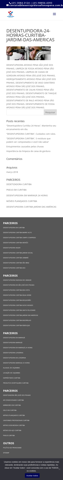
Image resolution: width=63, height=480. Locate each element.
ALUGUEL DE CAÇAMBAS (11, 368)
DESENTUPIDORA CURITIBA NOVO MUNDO (18, 305)
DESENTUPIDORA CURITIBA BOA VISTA (16, 290)
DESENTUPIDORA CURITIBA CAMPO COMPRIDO (19, 237)
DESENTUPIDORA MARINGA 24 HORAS (16, 363)
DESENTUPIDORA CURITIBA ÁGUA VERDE (17, 295)
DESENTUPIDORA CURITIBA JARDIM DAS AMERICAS (20, 315)
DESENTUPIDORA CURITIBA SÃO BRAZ (16, 263)
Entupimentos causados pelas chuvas (25, 146)
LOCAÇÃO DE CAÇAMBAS (11, 373)
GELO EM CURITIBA (9, 410)
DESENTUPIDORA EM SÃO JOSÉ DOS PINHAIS (18, 285)
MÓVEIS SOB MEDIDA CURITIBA (14, 425)
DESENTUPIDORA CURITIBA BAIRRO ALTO (17, 232)
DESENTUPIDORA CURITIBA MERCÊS (15, 243)
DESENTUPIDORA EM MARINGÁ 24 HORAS (27, 195)
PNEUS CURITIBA (9, 435)
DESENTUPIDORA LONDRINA (13, 353)
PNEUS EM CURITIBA (16, 189)
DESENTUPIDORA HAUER (11, 248)
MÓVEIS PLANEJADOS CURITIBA (22, 201)
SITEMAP (6, 453)
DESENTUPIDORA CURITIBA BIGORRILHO (17, 320)
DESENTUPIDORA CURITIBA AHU (14, 268)
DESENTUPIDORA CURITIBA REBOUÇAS (16, 325)
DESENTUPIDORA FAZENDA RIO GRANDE (17, 280)
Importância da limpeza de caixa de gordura (28, 151)
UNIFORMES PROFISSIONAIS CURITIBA (16, 420)
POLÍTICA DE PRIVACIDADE (12, 448)
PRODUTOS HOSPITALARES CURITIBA (15, 383)
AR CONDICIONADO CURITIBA (13, 400)
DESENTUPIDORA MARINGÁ (12, 342)
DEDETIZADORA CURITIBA (19, 184)
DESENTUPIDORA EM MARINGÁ (14, 338)
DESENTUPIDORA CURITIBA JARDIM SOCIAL (18, 253)
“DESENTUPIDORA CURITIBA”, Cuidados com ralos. (31, 133)
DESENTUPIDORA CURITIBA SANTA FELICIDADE (19, 310)
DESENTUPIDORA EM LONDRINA (14, 358)
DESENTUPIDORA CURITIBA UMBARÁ (15, 258)
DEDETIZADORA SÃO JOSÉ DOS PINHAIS (17, 395)
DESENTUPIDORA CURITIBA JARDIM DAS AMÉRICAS (31, 206)
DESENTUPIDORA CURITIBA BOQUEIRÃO (17, 300)
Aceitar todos (32, 475)
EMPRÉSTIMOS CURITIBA (11, 378)
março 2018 (12, 172)
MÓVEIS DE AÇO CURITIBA (12, 430)
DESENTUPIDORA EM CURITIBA (14, 228)
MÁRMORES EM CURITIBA (12, 405)
